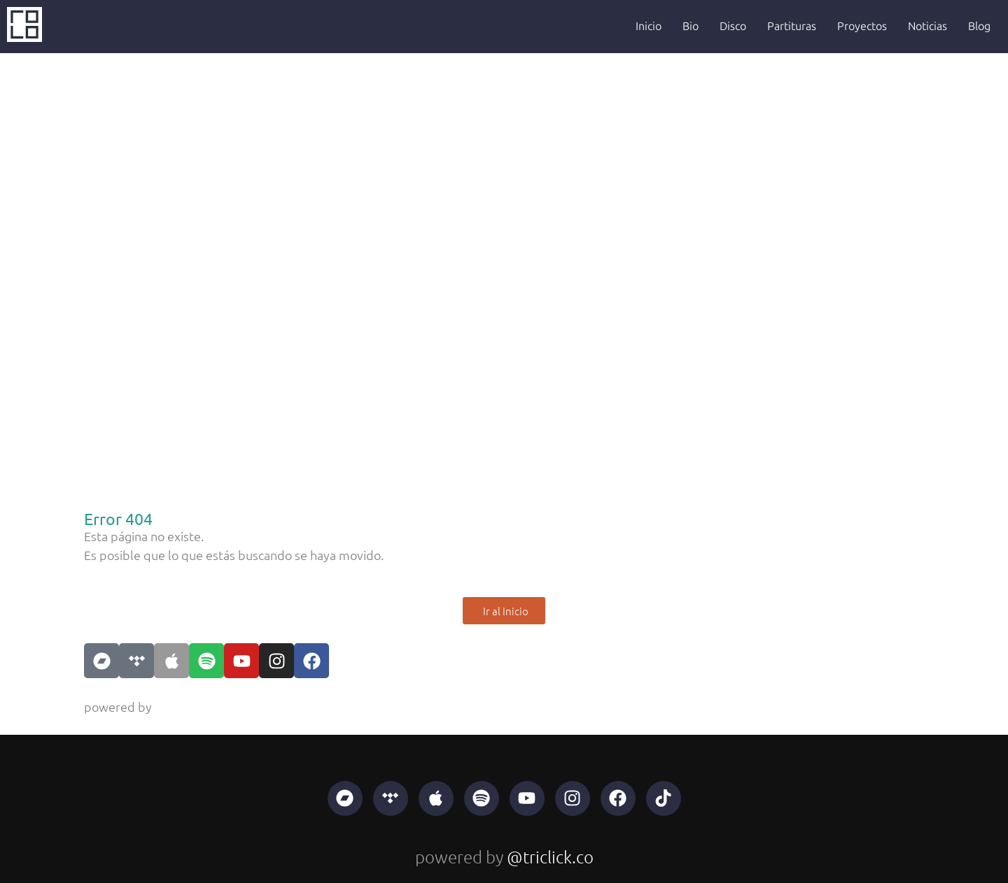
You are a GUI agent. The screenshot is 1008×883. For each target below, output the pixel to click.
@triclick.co (186, 706)
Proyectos (862, 26)
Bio (690, 26)
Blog (979, 26)
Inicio (649, 26)
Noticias (927, 26)
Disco (733, 26)
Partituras (791, 26)
